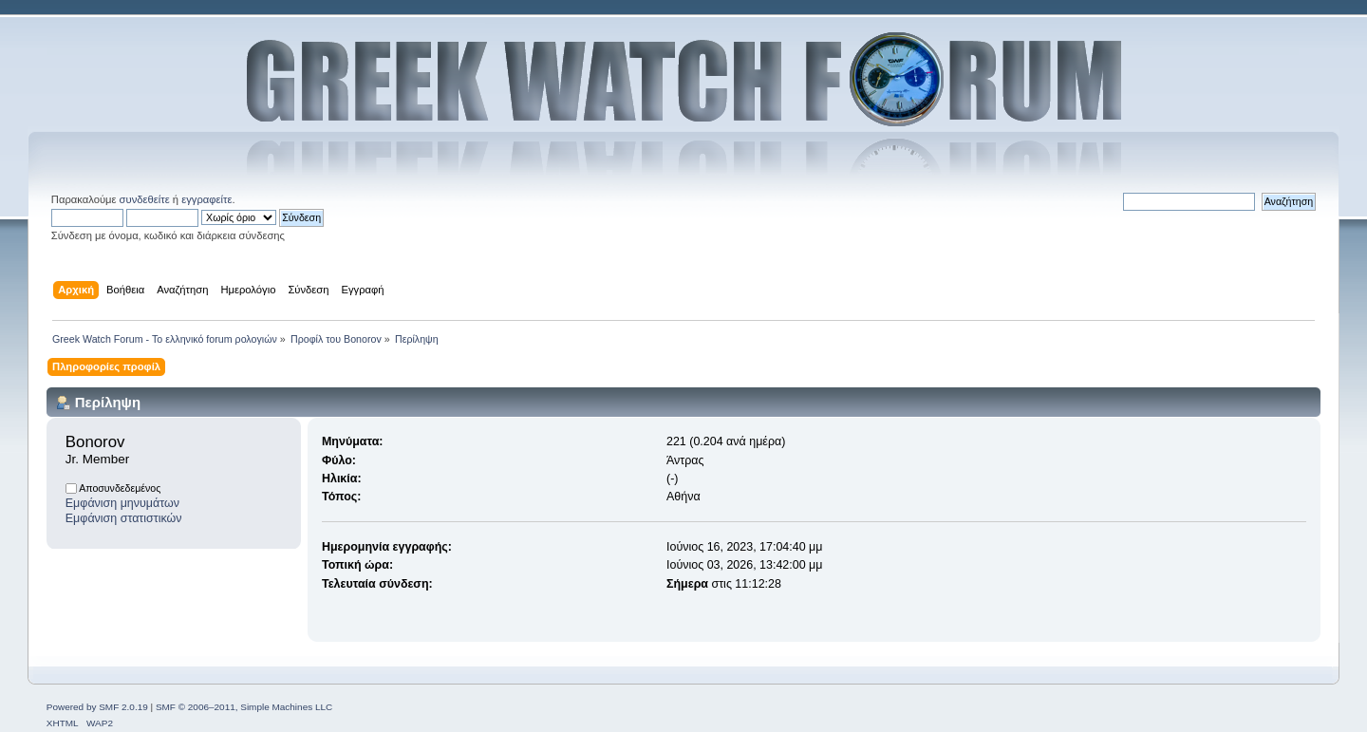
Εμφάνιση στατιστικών (124, 518)
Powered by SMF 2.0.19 (97, 707)
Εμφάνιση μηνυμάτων (122, 503)
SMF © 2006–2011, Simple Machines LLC (244, 707)
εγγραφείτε (206, 199)
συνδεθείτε (145, 199)
